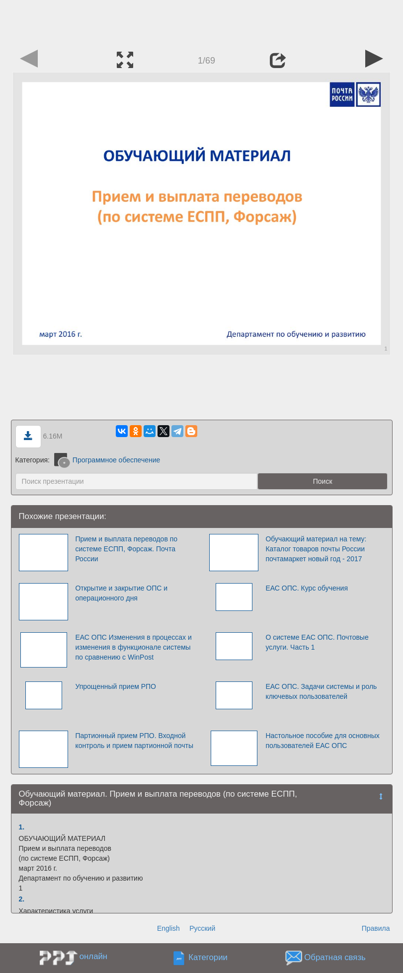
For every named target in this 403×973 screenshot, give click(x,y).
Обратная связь (335, 957)
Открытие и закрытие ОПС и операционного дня (121, 593)
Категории (208, 957)
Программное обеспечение (107, 460)
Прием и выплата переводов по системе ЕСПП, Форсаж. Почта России (126, 549)
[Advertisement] (202, 22)
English (168, 928)
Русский (202, 928)
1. (22, 827)
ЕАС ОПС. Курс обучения (306, 588)
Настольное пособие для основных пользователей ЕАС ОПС (322, 740)
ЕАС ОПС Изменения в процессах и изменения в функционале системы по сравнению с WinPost (133, 647)
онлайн (93, 956)
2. (22, 899)
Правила (376, 928)
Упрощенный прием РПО (115, 686)
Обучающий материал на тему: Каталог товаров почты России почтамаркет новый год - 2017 (315, 549)
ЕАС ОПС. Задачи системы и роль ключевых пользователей (321, 691)
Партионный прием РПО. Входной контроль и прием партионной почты (134, 740)
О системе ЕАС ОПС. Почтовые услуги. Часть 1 (316, 642)
